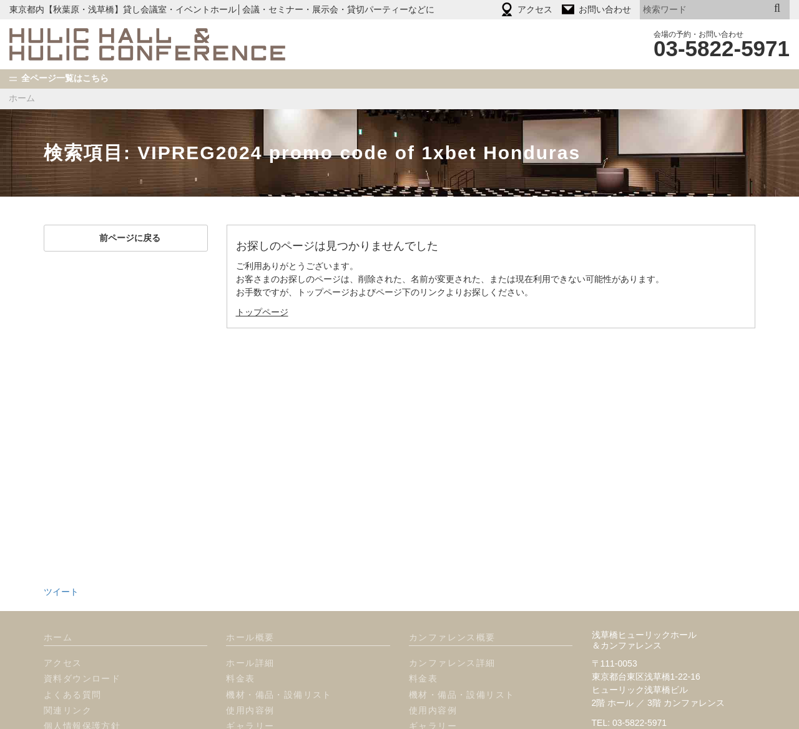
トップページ (262, 312)
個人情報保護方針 (82, 681)
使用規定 (63, 696)
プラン (240, 712)
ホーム (22, 98)
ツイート (61, 547)
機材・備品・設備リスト (278, 649)
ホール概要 (250, 592)
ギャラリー (250, 681)
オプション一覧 (259, 696)
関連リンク (68, 665)
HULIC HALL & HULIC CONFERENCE (147, 44)
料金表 (240, 633)
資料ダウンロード (82, 633)
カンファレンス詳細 (452, 618)
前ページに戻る (125, 238)
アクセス (63, 618)
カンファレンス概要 (452, 592)
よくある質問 (72, 649)
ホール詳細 (250, 618)
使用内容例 (250, 665)
